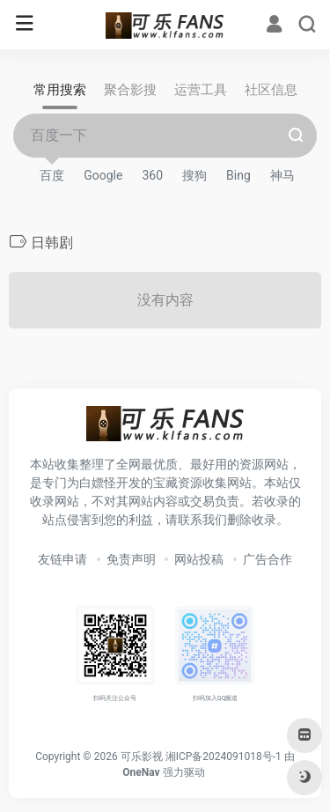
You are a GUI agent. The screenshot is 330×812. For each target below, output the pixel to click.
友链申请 (62, 559)
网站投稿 (199, 559)
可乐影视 (142, 756)
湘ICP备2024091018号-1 (223, 756)
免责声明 (131, 559)
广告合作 (267, 559)
